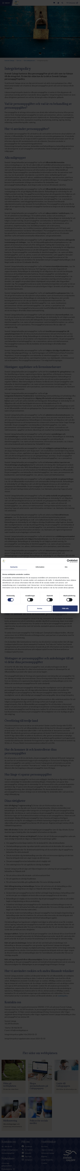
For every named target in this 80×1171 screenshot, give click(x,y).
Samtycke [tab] (14, 567)
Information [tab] (40, 567)
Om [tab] (66, 567)
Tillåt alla (65, 608)
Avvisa (39, 608)
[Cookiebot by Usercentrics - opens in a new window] (68, 561)
